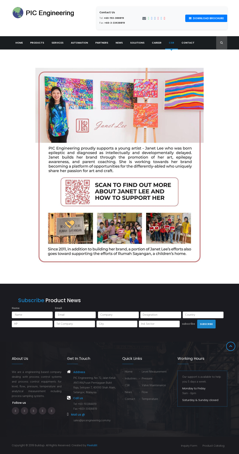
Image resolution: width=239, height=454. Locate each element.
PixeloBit (92, 445)
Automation (79, 43)
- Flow (143, 392)
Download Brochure (206, 18)
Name (16, 308)
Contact (188, 43)
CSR (171, 43)
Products (37, 43)
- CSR (126, 385)
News (119, 43)
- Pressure (145, 379)
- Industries (129, 379)
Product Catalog (213, 446)
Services (58, 43)
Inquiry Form (189, 446)
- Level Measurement (153, 372)
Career (156, 43)
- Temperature (148, 399)
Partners (101, 43)
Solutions (137, 43)
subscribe (188, 324)
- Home (127, 372)
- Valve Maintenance (152, 385)
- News (127, 392)
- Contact (128, 399)
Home (19, 43)
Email (58, 308)
